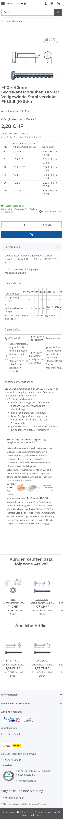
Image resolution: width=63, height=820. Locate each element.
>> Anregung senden (12, 797)
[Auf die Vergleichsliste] (46, 39)
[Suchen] (27, 12)
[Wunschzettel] (52, 3)
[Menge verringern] (5, 224)
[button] (46, 3)
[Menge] (24, 224)
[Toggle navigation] (3, 2)
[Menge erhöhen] (58, 224)
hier (47, 523)
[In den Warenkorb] (4, 31)
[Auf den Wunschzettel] (54, 39)
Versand (29, 137)
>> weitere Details (11, 734)
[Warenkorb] (58, 3)
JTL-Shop (37, 815)
